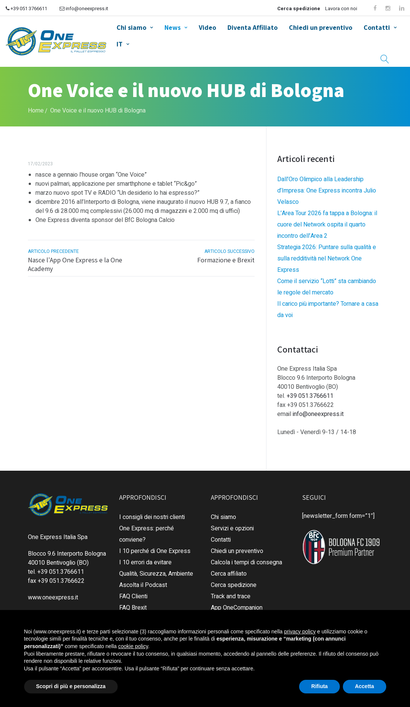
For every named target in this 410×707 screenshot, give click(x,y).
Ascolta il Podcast (143, 585)
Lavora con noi (341, 8)
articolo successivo (229, 251)
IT (120, 44)
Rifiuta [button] (319, 686)
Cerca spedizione (298, 8)
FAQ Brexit (133, 607)
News (172, 27)
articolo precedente (53, 251)
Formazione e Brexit (226, 260)
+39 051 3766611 (26, 8)
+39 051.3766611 (310, 395)
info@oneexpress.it (84, 8)
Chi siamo (131, 27)
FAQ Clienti (133, 596)
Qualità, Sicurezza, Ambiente (156, 573)
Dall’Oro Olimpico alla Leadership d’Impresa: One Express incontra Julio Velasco (326, 190)
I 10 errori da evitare (145, 562)
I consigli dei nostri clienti (152, 517)
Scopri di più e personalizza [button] (71, 686)
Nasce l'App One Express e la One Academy (75, 264)
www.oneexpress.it (53, 597)
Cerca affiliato (229, 573)
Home (36, 110)
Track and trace (230, 596)
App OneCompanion (237, 607)
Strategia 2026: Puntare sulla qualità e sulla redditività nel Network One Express (326, 258)
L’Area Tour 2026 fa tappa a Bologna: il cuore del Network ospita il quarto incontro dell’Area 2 (327, 224)
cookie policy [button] (133, 646)
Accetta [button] (364, 686)
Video (207, 27)
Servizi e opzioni (232, 528)
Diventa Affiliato (252, 27)
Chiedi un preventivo (320, 27)
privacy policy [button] (300, 631)
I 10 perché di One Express (154, 551)
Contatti (377, 27)
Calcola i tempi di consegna (246, 562)
